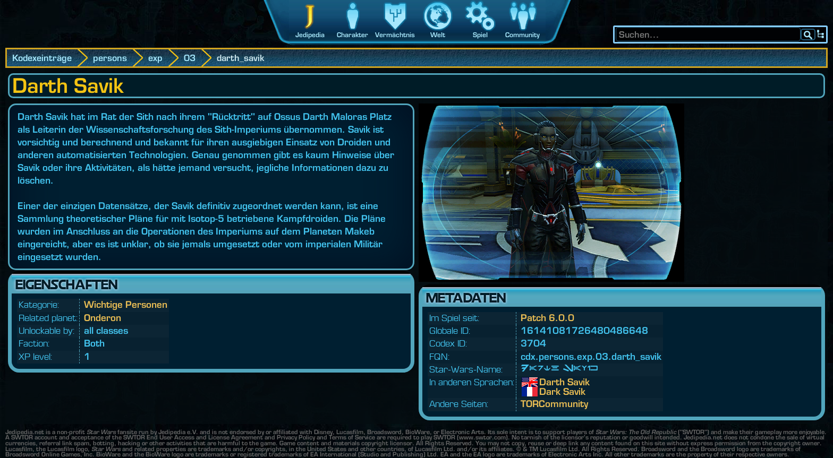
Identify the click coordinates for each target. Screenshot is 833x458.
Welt (437, 35)
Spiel (480, 35)
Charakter (352, 35)
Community (522, 35)
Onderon (102, 317)
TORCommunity (554, 403)
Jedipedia (310, 35)
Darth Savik (547, 382)
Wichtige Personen (125, 304)
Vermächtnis (395, 35)
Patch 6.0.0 (547, 317)
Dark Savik (547, 391)
